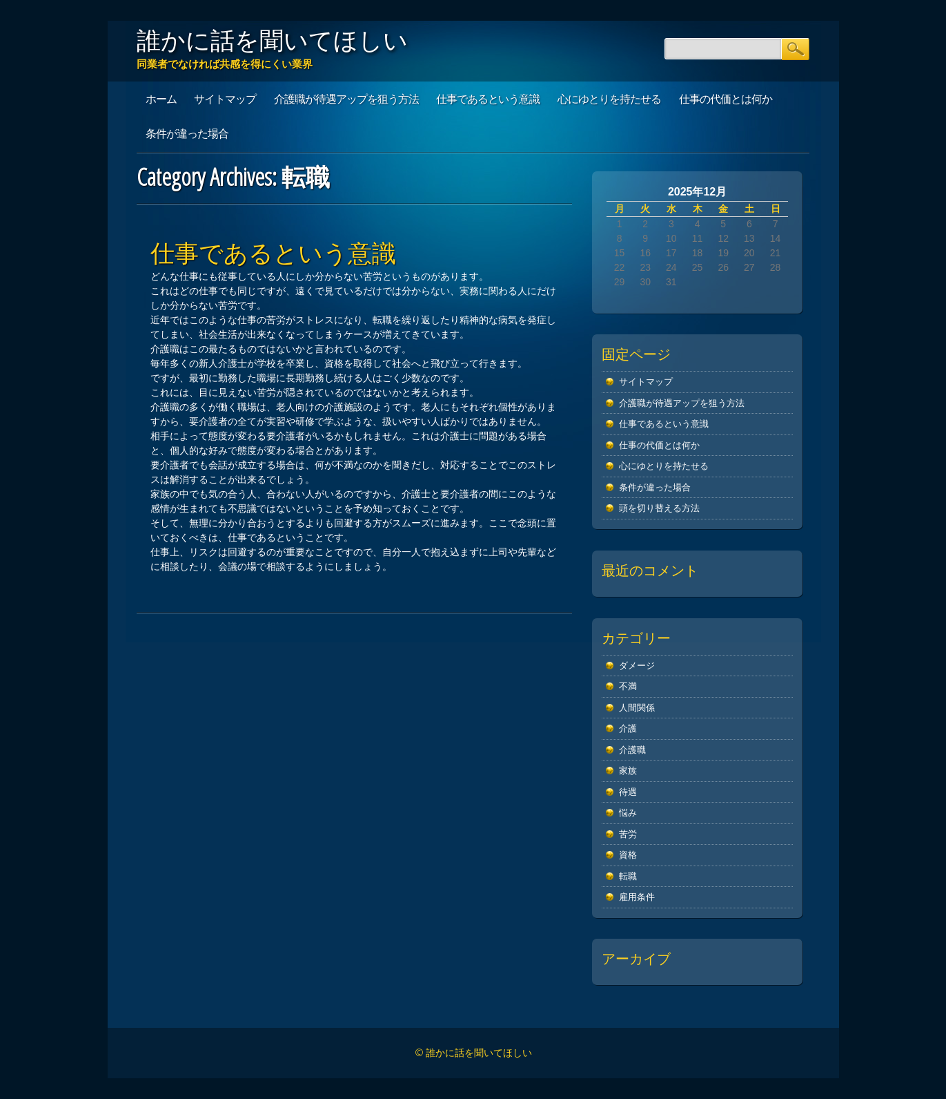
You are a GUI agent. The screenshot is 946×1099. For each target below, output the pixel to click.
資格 (628, 855)
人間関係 (637, 708)
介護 (628, 728)
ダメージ (637, 665)
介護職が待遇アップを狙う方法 (346, 98)
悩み (628, 812)
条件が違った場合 (187, 133)
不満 (628, 686)
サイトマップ (225, 98)
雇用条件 (637, 897)
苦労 (628, 834)
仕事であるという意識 (488, 98)
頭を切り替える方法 (659, 508)
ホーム (161, 98)
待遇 (628, 792)
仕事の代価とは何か (725, 98)
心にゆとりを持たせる (609, 98)
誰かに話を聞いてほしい (272, 40)
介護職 (632, 750)
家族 (628, 770)
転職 (628, 876)
